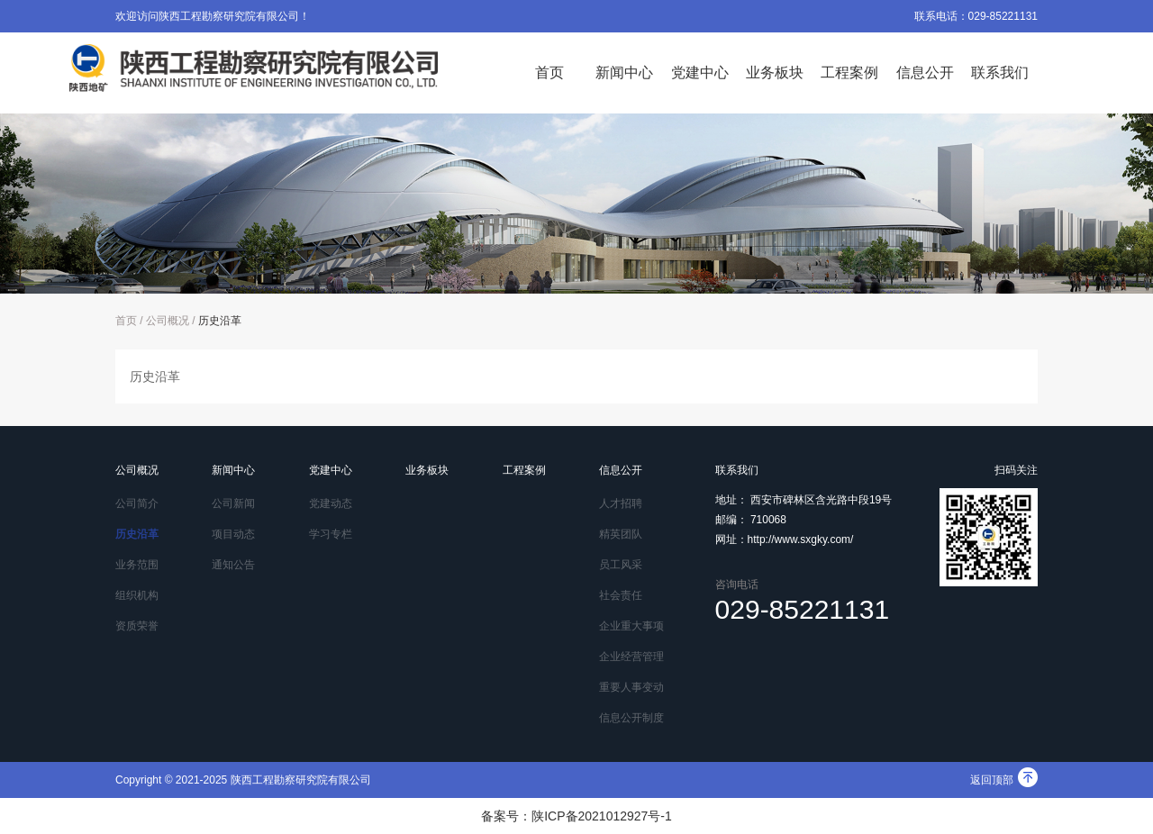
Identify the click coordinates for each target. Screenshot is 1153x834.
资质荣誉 (137, 626)
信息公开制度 (631, 718)
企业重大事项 (631, 626)
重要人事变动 (631, 687)
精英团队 (620, 534)
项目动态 (233, 534)
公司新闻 (233, 503)
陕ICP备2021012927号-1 (601, 816)
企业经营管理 (631, 656)
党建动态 (330, 503)
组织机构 (137, 595)
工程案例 (849, 72)
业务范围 (137, 564)
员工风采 (620, 564)
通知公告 (233, 564)
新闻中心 (624, 72)
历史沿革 (219, 320)
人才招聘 (620, 503)
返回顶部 (1004, 780)
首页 (549, 72)
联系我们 (1000, 72)
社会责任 (620, 595)
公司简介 (137, 503)
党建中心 (700, 72)
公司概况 (167, 320)
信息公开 (925, 72)
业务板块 (774, 72)
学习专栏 (330, 534)
